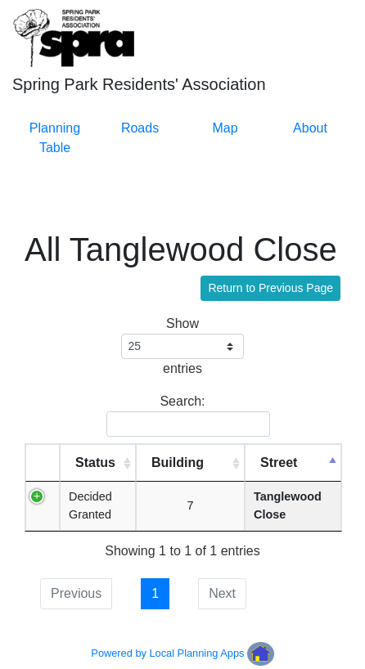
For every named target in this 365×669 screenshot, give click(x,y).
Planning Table (54, 138)
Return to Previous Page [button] (270, 287)
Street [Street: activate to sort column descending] (278, 462)
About (310, 128)
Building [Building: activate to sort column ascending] (177, 462)
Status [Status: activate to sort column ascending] (95, 462)
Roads (140, 128)
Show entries (183, 346)
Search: (185, 415)
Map (224, 128)
